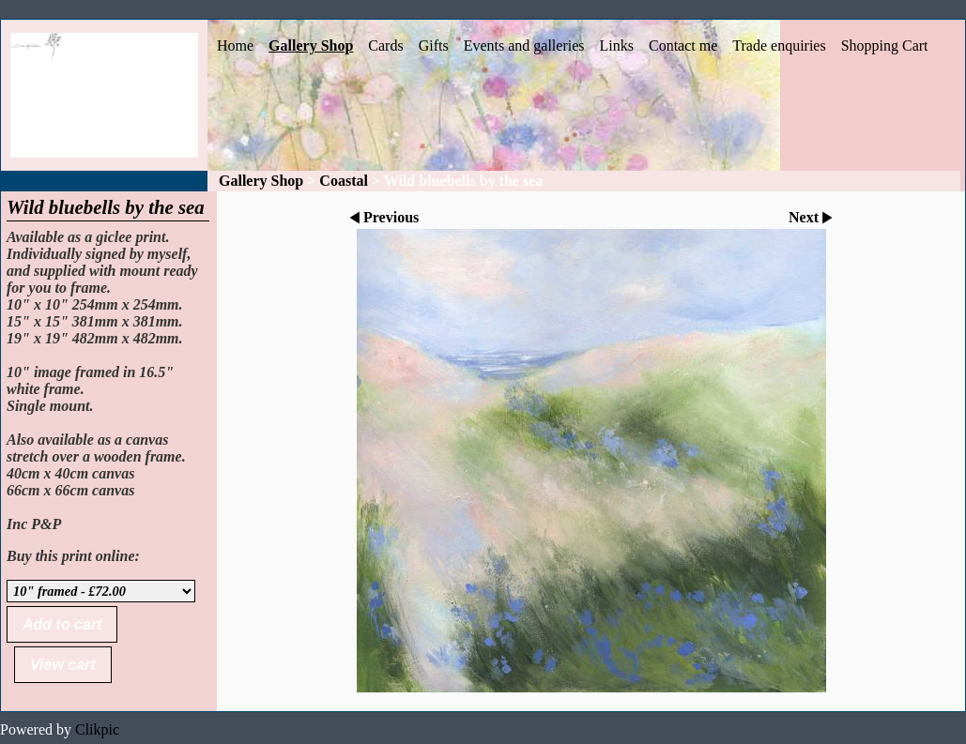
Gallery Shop (310, 45)
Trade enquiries (778, 45)
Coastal (343, 181)
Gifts (434, 45)
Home (235, 45)
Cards (385, 45)
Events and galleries (524, 45)
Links (617, 45)
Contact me (683, 45)
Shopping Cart (884, 45)
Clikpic (97, 729)
